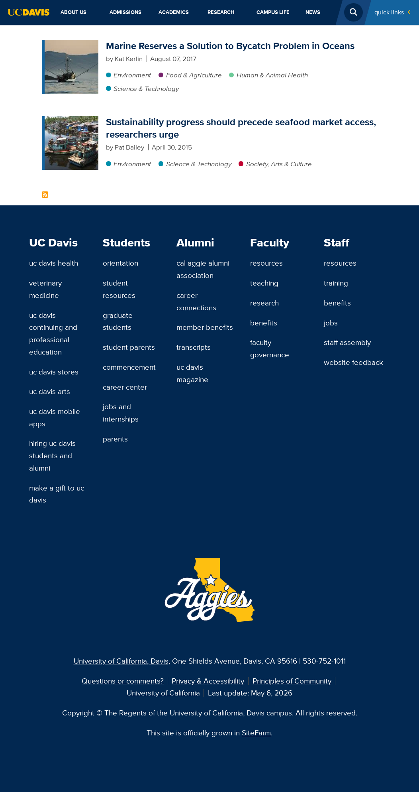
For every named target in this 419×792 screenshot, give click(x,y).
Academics (174, 12)
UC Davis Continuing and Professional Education (53, 333)
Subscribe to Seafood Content (45, 194)
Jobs (331, 322)
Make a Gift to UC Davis (56, 494)
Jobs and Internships (121, 412)
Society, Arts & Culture (279, 164)
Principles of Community (292, 680)
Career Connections (196, 301)
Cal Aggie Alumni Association (202, 269)
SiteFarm (256, 732)
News (312, 12)
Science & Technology (146, 88)
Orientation (120, 262)
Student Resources (119, 289)
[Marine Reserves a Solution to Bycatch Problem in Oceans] (71, 44)
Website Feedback (353, 362)
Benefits (263, 322)
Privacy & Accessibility (208, 680)
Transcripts (193, 347)
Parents (115, 438)
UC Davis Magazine (192, 373)
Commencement (129, 366)
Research (221, 12)
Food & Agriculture (194, 75)
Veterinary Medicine (45, 289)
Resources (266, 262)
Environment (132, 75)
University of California (163, 692)
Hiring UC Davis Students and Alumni (52, 455)
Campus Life (273, 12)
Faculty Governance (269, 348)
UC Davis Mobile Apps (54, 417)
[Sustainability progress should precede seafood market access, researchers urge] (71, 120)
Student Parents (129, 347)
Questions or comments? (123, 680)
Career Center (125, 386)
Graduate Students (118, 321)
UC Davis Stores (53, 371)
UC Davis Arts (49, 391)
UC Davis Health (53, 262)
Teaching (264, 282)
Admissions (125, 12)
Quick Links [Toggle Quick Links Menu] (389, 12)
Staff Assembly (347, 342)
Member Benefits (204, 327)
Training (336, 282)
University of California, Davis (121, 660)
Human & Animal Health (272, 75)
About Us (73, 12)
